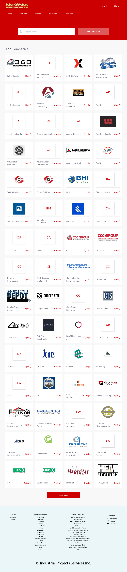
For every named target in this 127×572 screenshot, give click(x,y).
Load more (63, 495)
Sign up (117, 6)
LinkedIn (113, 524)
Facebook (113, 519)
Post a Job (13, 517)
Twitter (113, 521)
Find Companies (94, 31)
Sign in (105, 6)
